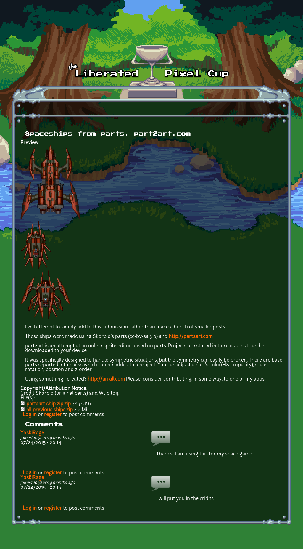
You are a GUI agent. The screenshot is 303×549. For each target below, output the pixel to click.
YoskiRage (32, 433)
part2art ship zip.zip (48, 404)
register (53, 414)
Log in (30, 414)
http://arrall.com (106, 379)
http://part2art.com (191, 336)
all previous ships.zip (49, 410)
